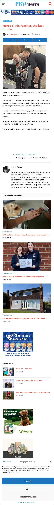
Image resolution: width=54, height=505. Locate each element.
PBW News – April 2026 (24, 369)
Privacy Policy (31, 502)
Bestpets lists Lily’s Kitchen (38, 158)
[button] (51, 462)
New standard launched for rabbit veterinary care (23, 276)
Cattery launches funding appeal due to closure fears (24, 318)
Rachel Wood (13, 34)
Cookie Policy (22, 502)
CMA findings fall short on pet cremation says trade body (26, 235)
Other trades (7, 20)
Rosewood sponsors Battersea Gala (29, 380)
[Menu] (3, 3)
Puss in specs (21, 158)
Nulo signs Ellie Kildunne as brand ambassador (33, 392)
